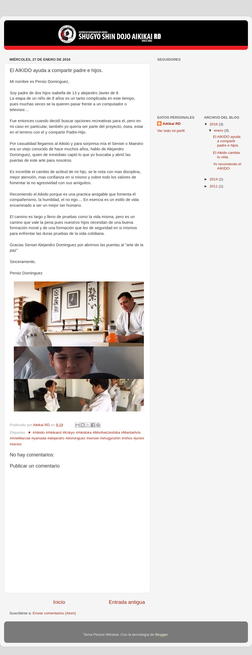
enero (219, 130)
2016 (214, 124)
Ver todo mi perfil (171, 131)
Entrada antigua (127, 602)
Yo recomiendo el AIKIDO (227, 166)
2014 (214, 179)
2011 (214, 186)
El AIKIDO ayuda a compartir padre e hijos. (226, 141)
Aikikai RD (172, 124)
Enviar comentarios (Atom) (54, 613)
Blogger (161, 635)
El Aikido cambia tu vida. (226, 155)
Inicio (59, 602)
